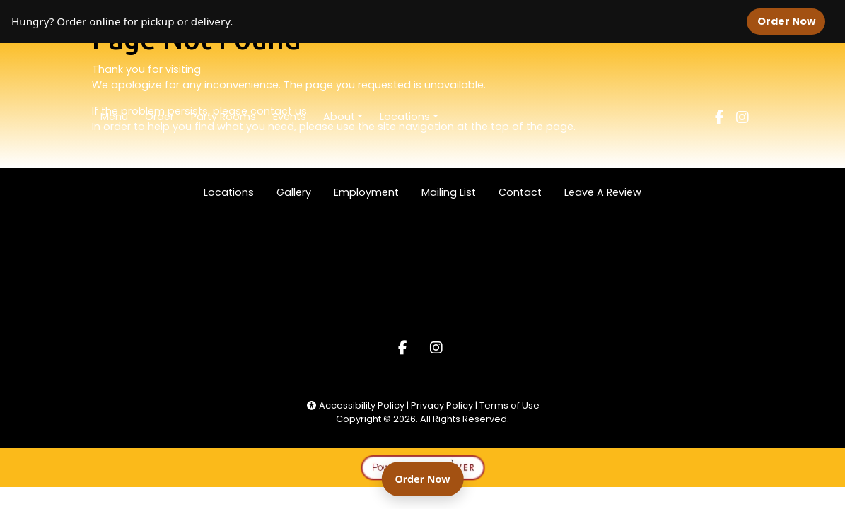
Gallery (293, 192)
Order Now (791, 20)
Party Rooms (223, 117)
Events (289, 117)
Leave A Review (608, 192)
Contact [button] (526, 192)
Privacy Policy (443, 405)
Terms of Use (509, 405)
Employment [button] (372, 192)
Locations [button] (405, 117)
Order (163, 116)
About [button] (339, 117)
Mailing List (448, 192)
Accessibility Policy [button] (354, 405)
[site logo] (423, 74)
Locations (229, 192)
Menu (114, 117)
